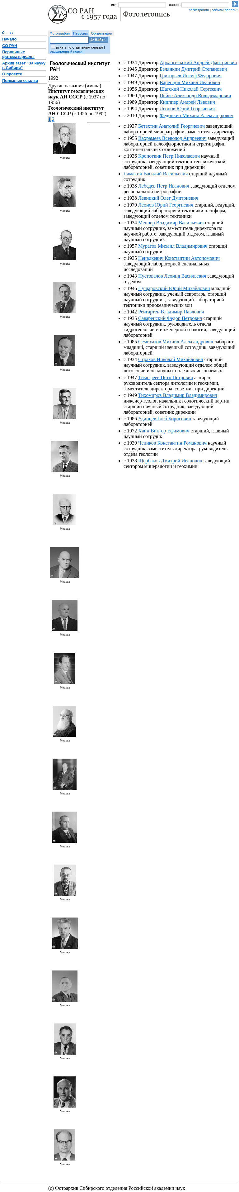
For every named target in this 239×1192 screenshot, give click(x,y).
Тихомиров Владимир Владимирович (177, 395)
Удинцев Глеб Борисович (164, 418)
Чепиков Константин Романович (172, 443)
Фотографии (60, 33)
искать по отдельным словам (79, 47)
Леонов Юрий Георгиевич (187, 108)
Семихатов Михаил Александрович (175, 341)
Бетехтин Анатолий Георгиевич (171, 126)
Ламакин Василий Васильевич (156, 173)
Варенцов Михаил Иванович (190, 82)
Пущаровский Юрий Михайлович (174, 288)
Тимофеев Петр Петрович (165, 377)
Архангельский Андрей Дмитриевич (198, 62)
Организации (101, 33)
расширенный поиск (66, 51)
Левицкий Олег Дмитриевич (168, 198)
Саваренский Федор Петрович (170, 318)
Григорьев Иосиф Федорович (191, 75)
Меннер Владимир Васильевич (171, 222)
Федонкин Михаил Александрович (196, 115)
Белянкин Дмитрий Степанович (193, 69)
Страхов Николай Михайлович (170, 359)
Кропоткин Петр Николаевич (169, 156)
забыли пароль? (225, 10)
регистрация (199, 10)
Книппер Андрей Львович (187, 102)
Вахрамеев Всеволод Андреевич (172, 138)
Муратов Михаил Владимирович (172, 246)
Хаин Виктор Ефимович (163, 430)
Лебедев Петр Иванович (163, 185)
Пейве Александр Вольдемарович (195, 95)
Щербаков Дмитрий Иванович (170, 460)
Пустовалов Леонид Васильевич (172, 276)
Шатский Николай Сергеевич (191, 89)
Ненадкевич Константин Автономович (179, 258)
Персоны (80, 33)
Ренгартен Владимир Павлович (171, 311)
